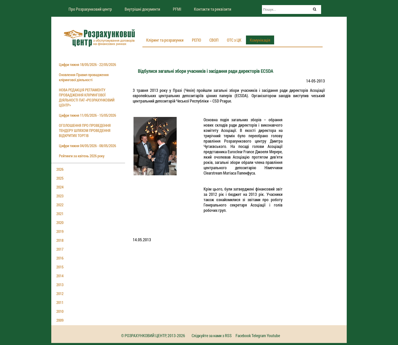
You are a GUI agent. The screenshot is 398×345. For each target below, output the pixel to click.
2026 (59, 169)
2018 (59, 240)
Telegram (259, 335)
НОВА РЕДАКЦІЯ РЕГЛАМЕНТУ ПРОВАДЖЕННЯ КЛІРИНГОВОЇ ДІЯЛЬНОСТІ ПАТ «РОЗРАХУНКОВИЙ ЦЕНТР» (86, 97)
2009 (59, 320)
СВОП (214, 40)
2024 (59, 186)
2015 (59, 266)
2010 (59, 311)
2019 (59, 231)
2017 (59, 249)
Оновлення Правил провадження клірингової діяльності (84, 77)
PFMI (177, 9)
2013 (59, 284)
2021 (59, 213)
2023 (59, 195)
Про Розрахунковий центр (90, 9)
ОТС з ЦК (234, 40)
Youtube (273, 335)
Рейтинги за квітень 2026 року (82, 155)
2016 (59, 258)
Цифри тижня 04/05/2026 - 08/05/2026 (87, 145)
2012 (59, 293)
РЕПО (196, 40)
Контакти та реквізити (212, 9)
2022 (59, 204)
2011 (59, 302)
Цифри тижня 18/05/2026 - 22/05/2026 (87, 64)
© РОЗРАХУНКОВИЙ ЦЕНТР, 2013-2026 (153, 335)
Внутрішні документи (142, 9)
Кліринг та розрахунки (165, 40)
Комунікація (260, 40)
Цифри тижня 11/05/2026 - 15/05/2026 (87, 115)
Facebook (243, 335)
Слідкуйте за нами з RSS (212, 335)
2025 (59, 178)
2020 (59, 222)
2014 (59, 275)
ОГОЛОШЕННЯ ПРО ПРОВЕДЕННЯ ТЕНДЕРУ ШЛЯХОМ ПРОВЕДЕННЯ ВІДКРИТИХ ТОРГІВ (85, 130)
